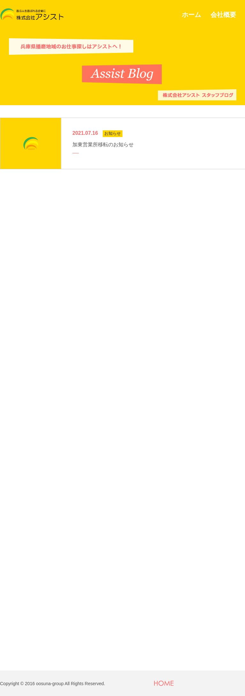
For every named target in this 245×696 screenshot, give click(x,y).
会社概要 (223, 14)
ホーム (191, 14)
